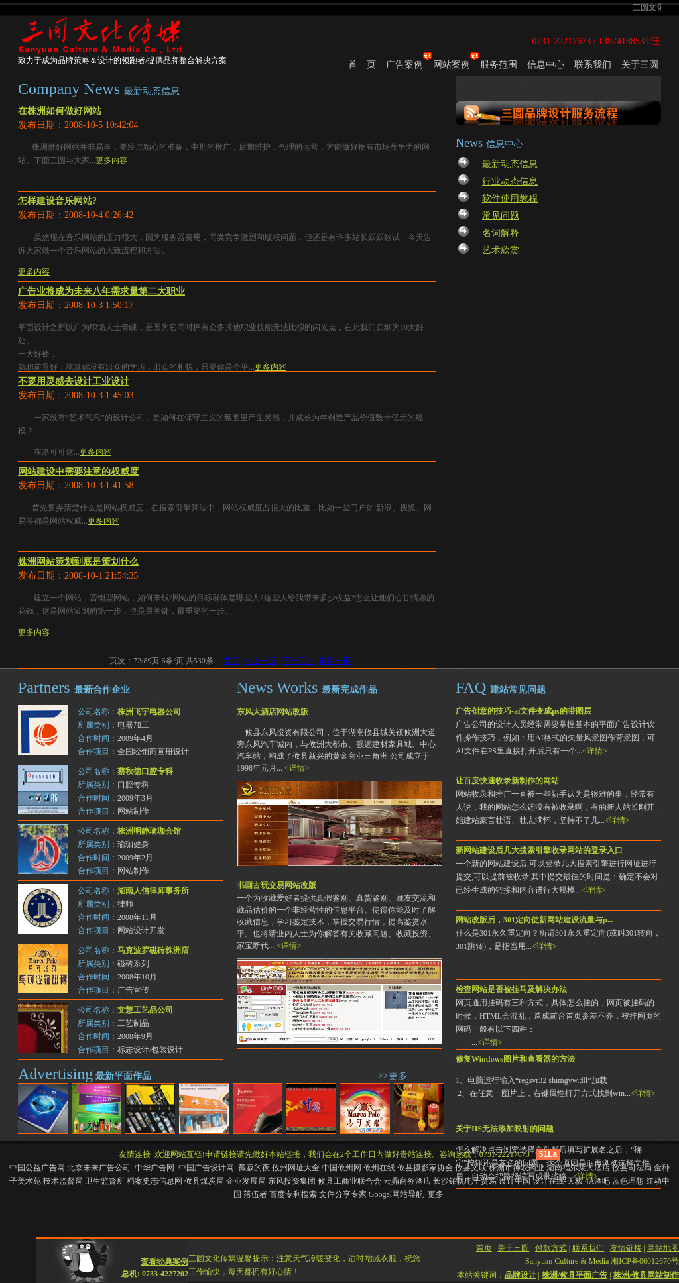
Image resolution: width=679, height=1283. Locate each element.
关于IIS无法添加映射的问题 (505, 1128)
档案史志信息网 (154, 1181)
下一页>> (298, 660)
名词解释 (500, 233)
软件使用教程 (510, 198)
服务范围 (498, 65)
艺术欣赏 (500, 250)
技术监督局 (63, 1181)
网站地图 (663, 1238)
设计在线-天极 (557, 1181)
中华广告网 (155, 1167)
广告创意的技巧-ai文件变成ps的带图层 (523, 711)
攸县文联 (471, 1167)
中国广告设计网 (207, 1167)
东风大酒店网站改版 (272, 711)
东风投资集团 (292, 1181)
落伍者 (255, 1194)
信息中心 (545, 65)
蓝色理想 (628, 1181)
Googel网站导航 (396, 1194)
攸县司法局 (632, 1167)
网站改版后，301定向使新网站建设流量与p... (534, 919)
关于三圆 (639, 65)
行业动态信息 (510, 181)
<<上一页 (260, 660)
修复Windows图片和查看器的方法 (515, 1059)
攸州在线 (379, 1167)
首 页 (362, 65)
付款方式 (551, 1238)
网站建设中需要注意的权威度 (78, 471)
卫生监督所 (105, 1181)
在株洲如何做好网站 (59, 111)
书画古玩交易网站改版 (276, 885)
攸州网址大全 (296, 1167)
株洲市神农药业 (516, 1167)
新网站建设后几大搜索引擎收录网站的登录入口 (539, 850)
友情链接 (626, 1238)
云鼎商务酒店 (407, 1181)
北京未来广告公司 (100, 1167)
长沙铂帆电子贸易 (465, 1181)
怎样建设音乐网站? (57, 201)
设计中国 (514, 1181)
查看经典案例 (164, 1251)
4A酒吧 (598, 1181)
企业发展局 (246, 1181)
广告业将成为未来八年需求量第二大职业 (101, 291)
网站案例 (451, 65)
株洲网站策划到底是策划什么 (78, 562)
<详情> (594, 750)
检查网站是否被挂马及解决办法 (511, 989)
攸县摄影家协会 (425, 1167)
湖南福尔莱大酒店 (578, 1167)
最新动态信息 (510, 164)
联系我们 (592, 65)
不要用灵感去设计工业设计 (73, 381)
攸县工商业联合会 (349, 1181)
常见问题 (500, 216)
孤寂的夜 (254, 1167)
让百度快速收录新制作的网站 (507, 780)
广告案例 (404, 65)
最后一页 (335, 660)
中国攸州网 (341, 1167)
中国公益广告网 (37, 1167)
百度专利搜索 (293, 1194)
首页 (231, 660)
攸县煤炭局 (204, 1181)
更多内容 (111, 160)
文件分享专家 (343, 1194)
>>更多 (392, 1076)
